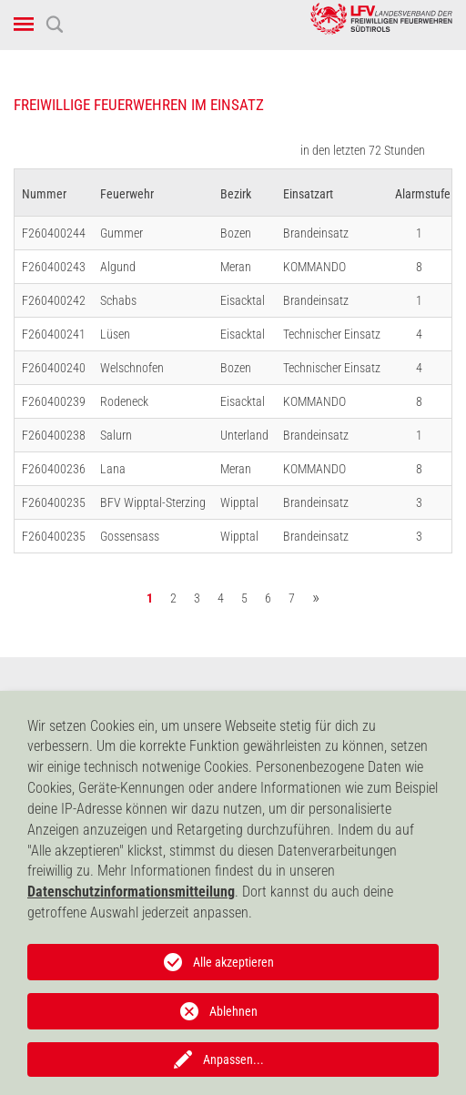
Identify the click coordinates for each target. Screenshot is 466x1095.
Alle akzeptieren (233, 962)
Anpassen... (233, 1059)
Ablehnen (233, 1011)
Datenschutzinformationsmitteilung (131, 891)
